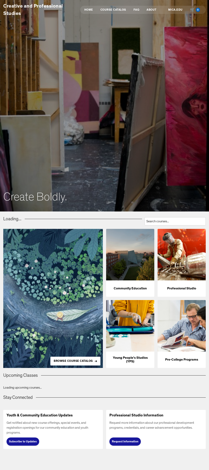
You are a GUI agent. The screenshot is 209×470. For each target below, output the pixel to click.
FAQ (136, 9)
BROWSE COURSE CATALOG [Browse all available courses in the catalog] (73, 361)
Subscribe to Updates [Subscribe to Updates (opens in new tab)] (23, 441)
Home (88, 9)
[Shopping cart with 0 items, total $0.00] (196, 10)
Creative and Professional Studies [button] (33, 10)
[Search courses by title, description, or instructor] (175, 221)
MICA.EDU (175, 9)
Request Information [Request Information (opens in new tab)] (125, 441)
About (152, 9)
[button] (130, 263)
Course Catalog (113, 9)
